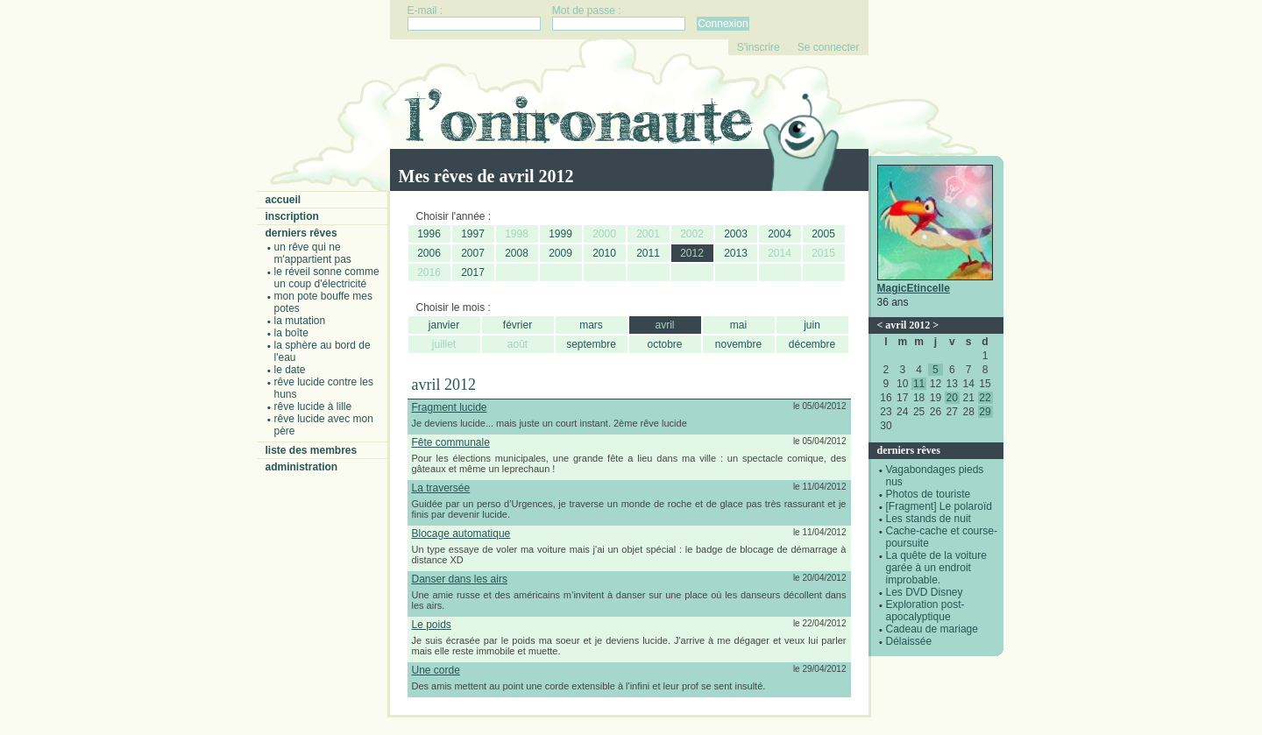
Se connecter (829, 47)
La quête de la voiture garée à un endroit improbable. (936, 567)
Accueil (283, 200)
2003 (736, 234)
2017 (473, 272)
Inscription (292, 216)
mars (591, 325)
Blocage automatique (461, 533)
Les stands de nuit (928, 518)
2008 (516, 253)
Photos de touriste (928, 494)
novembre (738, 344)
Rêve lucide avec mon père (323, 425)
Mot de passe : (586, 10)
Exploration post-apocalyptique (925, 610)
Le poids (431, 624)
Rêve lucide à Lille (313, 406)
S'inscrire (758, 47)
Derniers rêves (301, 233)
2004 (779, 234)
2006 (429, 253)
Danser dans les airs (459, 579)
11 (919, 384)
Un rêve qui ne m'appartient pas (312, 253)
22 (984, 398)
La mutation (300, 320)
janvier (444, 325)
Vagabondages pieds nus (935, 475)
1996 (429, 234)
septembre (591, 344)
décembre (812, 344)
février (517, 325)
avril (664, 325)
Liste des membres (312, 450)
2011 (648, 253)
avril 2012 (907, 325)
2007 (473, 253)
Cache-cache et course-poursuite (941, 537)
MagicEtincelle (913, 288)
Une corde (436, 670)
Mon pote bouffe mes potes (323, 302)
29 (984, 412)
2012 (692, 253)
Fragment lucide (449, 407)
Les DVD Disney (924, 592)
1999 (560, 234)
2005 (823, 234)
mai (738, 325)
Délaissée (909, 641)
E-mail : (425, 10)
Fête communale (451, 442)
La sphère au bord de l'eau (322, 351)
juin (812, 325)
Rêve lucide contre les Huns (323, 388)
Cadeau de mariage (932, 629)
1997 (473, 234)
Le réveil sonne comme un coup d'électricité (326, 277)
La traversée (441, 488)
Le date (290, 370)
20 (952, 398)
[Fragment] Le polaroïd (939, 506)
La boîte (291, 333)
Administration (302, 467)
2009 (560, 253)
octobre (664, 344)
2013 (736, 253)
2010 (604, 253)
